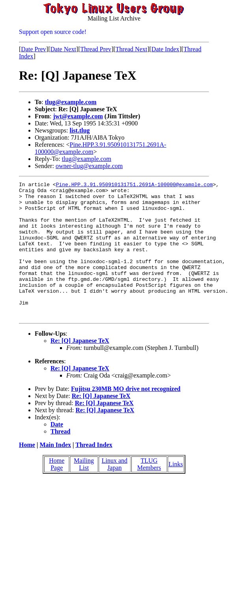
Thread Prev (95, 49)
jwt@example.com (78, 116)
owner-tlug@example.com (89, 166)
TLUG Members (149, 491)
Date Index (165, 49)
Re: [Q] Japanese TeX (79, 367)
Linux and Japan (114, 491)
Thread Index (93, 472)
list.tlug (79, 130)
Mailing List (84, 491)
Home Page (56, 491)
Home (27, 472)
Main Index (55, 472)
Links (175, 491)
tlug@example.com (71, 102)
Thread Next (131, 49)
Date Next (63, 49)
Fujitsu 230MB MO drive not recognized (125, 416)
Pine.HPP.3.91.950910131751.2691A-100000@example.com (134, 185)
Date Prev (33, 49)
